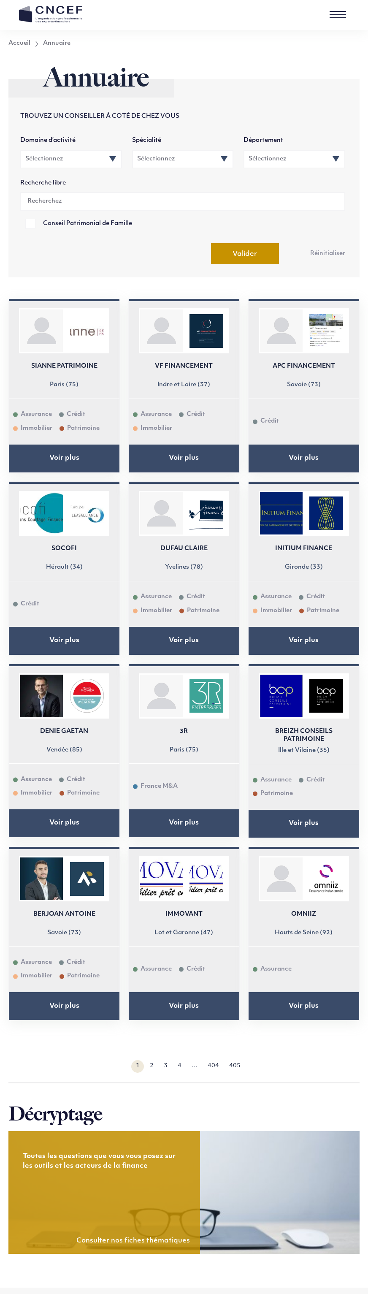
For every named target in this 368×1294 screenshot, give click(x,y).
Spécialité (146, 140)
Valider (245, 254)
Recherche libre (43, 183)
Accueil (19, 43)
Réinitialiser (327, 253)
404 (213, 1066)
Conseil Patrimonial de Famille (87, 223)
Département (263, 140)
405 (235, 1066)
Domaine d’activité (48, 140)
